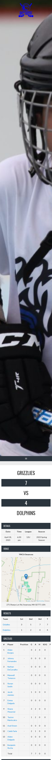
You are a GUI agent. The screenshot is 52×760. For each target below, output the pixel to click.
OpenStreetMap (40, 601)
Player (10, 644)
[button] (26, 576)
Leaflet (28, 601)
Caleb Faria (12, 731)
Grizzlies (6, 624)
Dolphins (6, 630)
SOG (45, 644)
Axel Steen (12, 726)
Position (24, 644)
